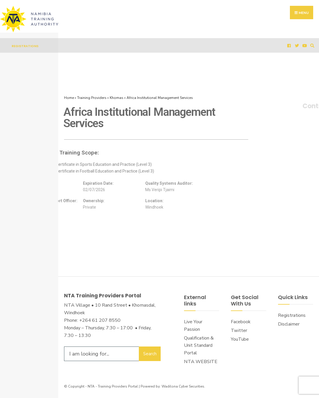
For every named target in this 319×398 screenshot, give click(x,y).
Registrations (25, 46)
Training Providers (92, 97)
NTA (91, 386)
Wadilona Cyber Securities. (183, 386)
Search (150, 354)
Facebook (241, 322)
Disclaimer (288, 324)
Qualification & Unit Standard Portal (199, 345)
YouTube (240, 339)
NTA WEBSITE (200, 361)
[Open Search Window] (311, 45)
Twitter (239, 330)
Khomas (116, 97)
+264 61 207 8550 (99, 320)
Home (69, 97)
